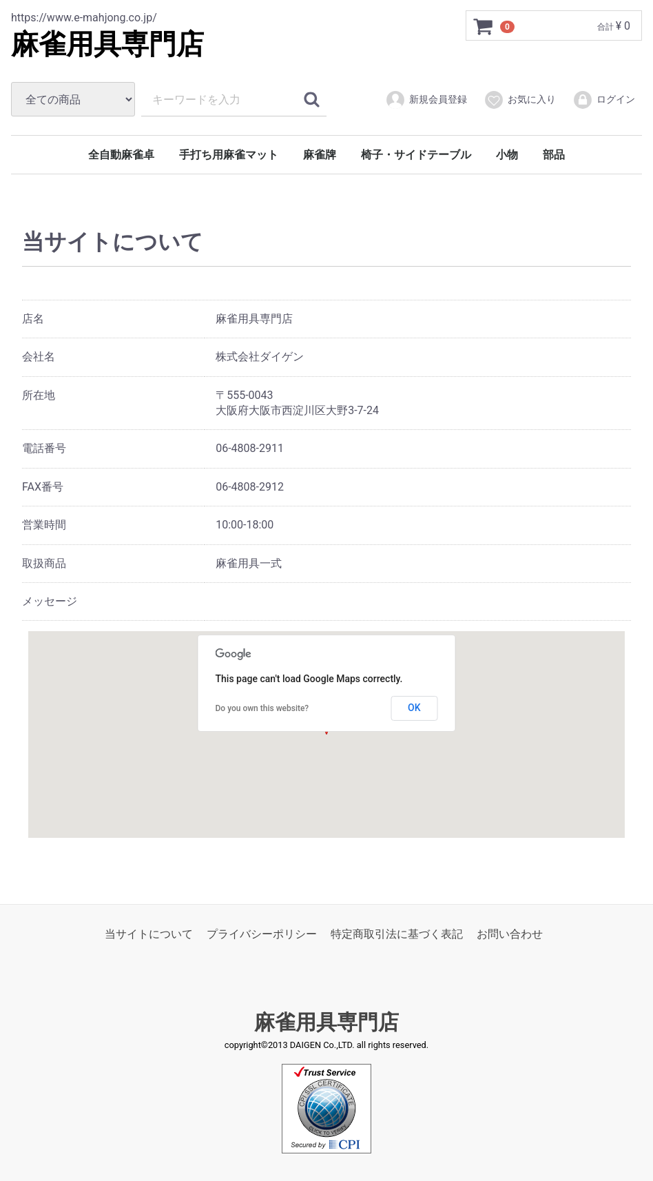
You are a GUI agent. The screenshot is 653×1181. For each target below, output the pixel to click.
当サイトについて (149, 934)
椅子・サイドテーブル (416, 154)
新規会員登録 (426, 100)
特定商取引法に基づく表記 (397, 934)
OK (414, 707)
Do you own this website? (262, 708)
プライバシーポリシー (262, 934)
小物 (507, 154)
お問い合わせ (510, 934)
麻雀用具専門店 (107, 44)
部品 (554, 154)
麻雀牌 (319, 154)
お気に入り (520, 100)
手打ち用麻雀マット (228, 154)
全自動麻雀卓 (121, 154)
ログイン (603, 100)
